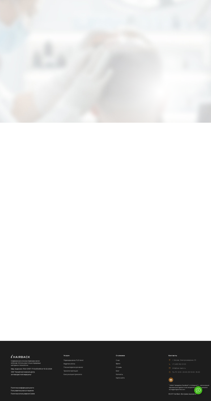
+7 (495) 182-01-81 (179, 364)
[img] (171, 380)
